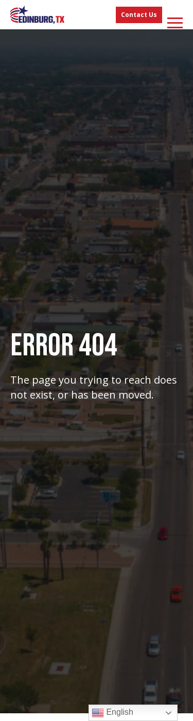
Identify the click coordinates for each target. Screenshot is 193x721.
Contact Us (139, 14)
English (112, 713)
